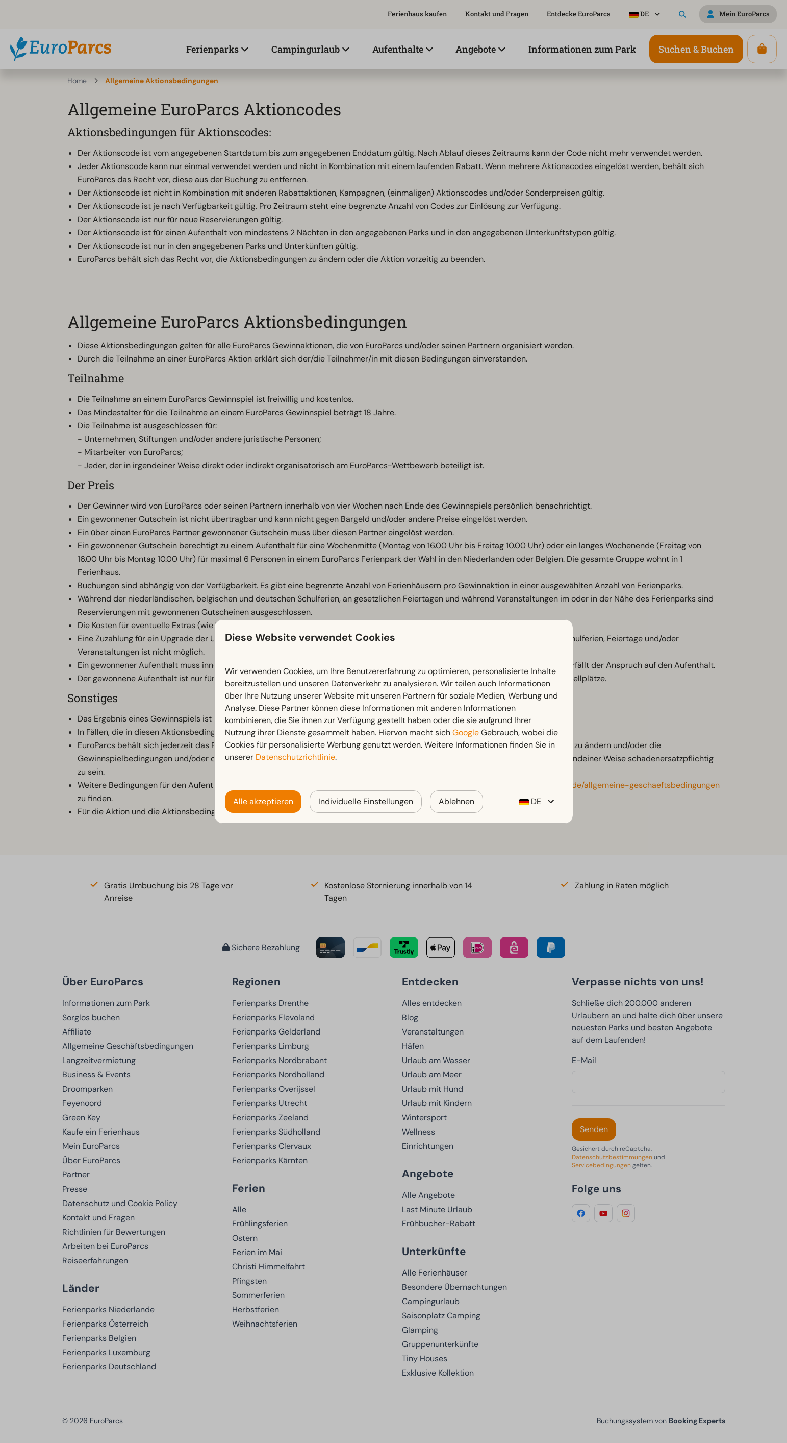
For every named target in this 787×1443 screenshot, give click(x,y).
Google (465, 732)
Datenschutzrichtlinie (295, 757)
